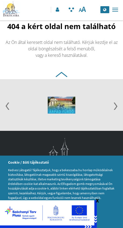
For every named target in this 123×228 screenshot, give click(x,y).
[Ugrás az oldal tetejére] (61, 73)
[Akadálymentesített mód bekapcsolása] (71, 9)
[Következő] (115, 106)
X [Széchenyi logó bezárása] (97, 200)
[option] (61, 106)
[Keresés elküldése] (94, 9)
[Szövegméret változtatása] (82, 10)
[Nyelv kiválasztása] (104, 9)
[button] (57, 9)
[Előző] (7, 106)
